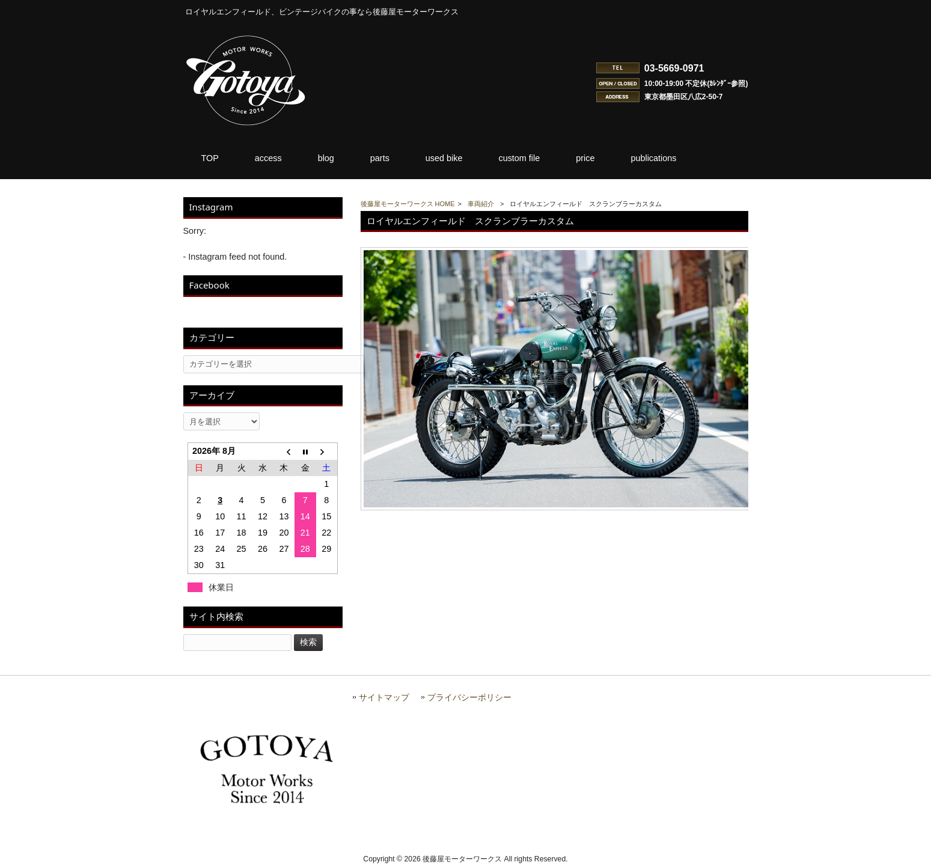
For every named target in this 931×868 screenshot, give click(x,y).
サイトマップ (384, 697)
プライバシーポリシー (469, 697)
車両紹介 (481, 203)
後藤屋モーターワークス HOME (408, 203)
